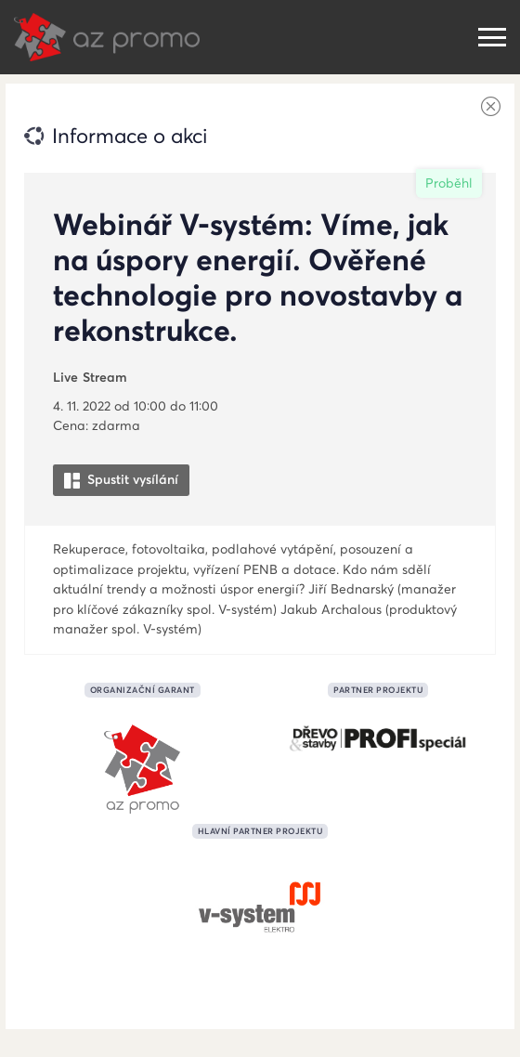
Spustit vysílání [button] (121, 480)
